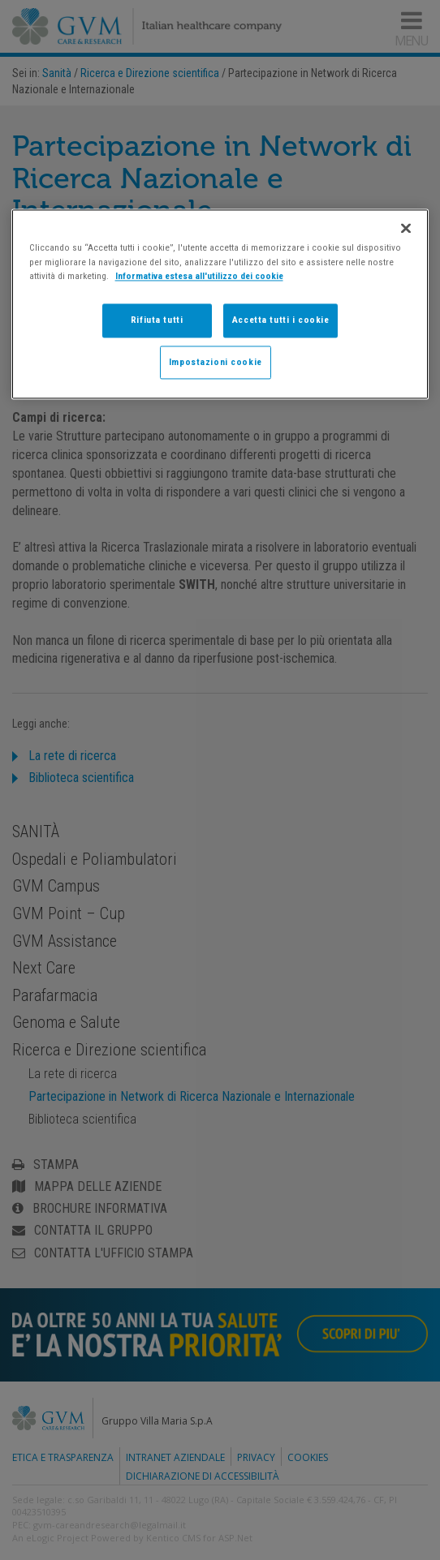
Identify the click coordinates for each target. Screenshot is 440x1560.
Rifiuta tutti (157, 319)
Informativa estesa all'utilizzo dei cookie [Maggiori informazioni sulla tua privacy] (199, 275)
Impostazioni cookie (215, 361)
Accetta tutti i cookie (281, 319)
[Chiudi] (406, 229)
